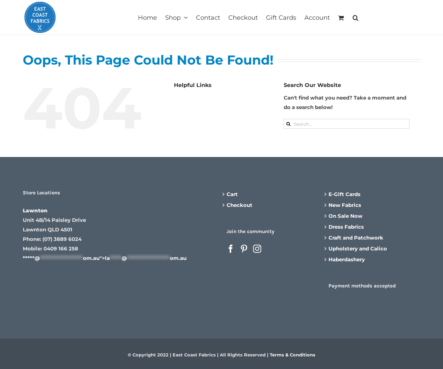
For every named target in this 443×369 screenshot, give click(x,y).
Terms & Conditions (292, 354)
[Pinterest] (244, 249)
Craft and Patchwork (356, 237)
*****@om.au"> (105, 258)
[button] (355, 17)
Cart (232, 194)
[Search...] (346, 124)
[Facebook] (231, 249)
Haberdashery (347, 259)
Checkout (239, 205)
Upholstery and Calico (358, 248)
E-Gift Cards (344, 194)
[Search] (289, 124)
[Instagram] (257, 249)
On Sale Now (345, 216)
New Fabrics (345, 205)
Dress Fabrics (346, 227)
